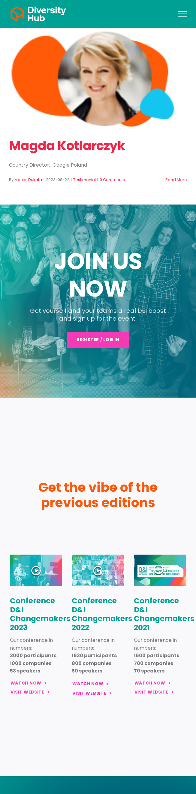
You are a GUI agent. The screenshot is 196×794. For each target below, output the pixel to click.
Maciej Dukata (28, 180)
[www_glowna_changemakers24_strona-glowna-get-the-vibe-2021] (160, 556)
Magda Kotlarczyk (67, 146)
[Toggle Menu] (182, 14)
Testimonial (84, 180)
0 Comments (112, 180)
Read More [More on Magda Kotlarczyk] (176, 180)
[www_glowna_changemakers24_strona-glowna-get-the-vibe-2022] (98, 556)
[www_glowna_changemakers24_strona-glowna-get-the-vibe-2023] (36, 556)
